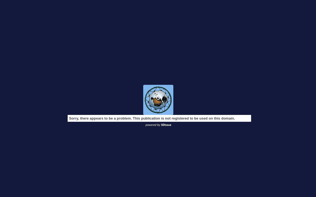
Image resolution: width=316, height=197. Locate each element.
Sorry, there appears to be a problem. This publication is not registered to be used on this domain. (152, 118)
